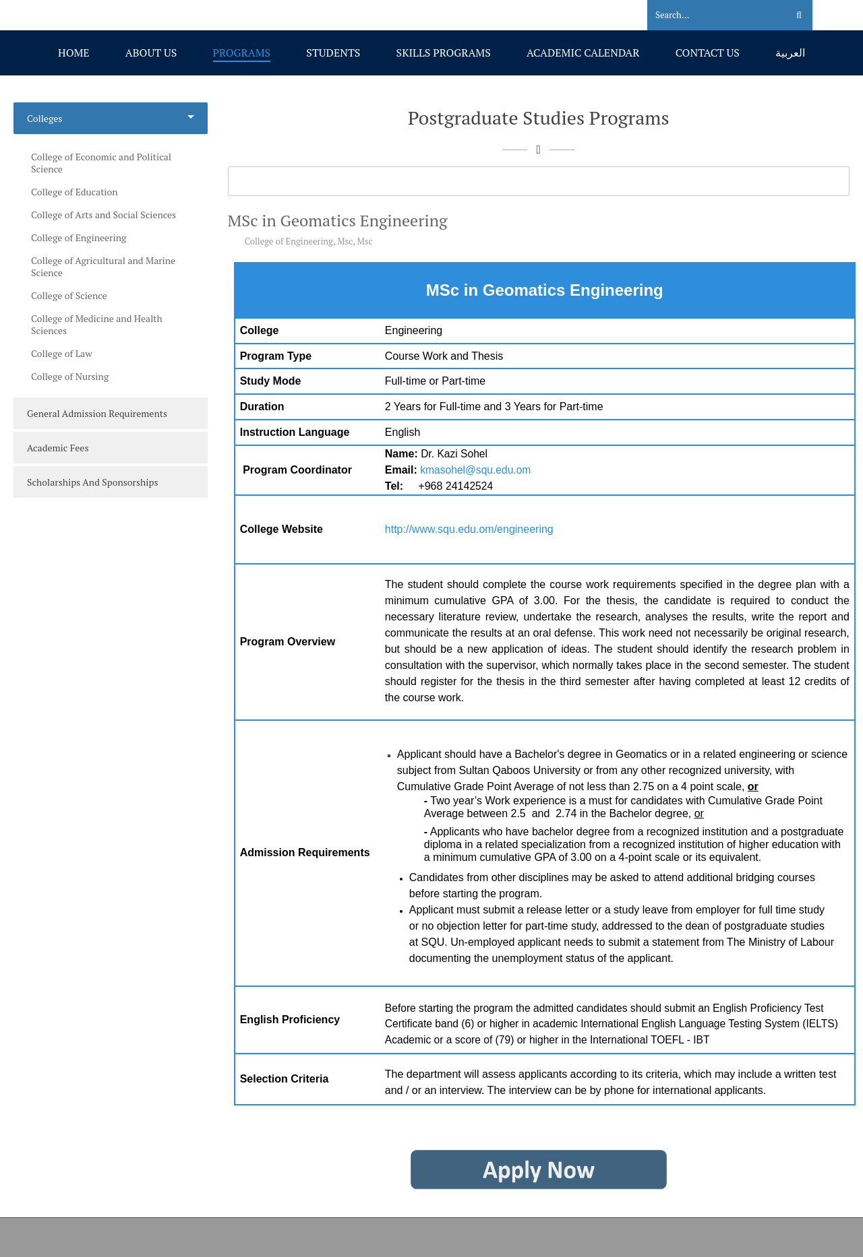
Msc (345, 241)
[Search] (709, 15)
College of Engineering (289, 241)
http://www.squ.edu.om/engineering (469, 529)
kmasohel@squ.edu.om (475, 470)
